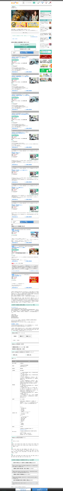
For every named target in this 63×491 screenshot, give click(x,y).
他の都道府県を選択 (34, 36)
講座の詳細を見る (15, 71)
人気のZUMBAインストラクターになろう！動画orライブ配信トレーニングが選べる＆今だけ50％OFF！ (45, 29)
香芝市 (16, 38)
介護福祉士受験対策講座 (15, 230)
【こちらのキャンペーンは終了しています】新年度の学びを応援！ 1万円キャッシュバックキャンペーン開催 (45, 46)
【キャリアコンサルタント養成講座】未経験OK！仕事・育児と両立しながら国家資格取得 (45, 39)
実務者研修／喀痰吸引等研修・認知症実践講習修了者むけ (20, 114)
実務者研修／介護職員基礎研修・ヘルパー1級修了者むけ (20, 76)
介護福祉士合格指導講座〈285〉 (17, 275)
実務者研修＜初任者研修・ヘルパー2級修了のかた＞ (20, 170)
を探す (42, 3)
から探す (38, 3)
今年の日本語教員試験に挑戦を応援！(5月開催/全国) (45, 34)
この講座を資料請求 (28, 71)
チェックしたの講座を (39, 489)
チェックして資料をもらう (16, 228)
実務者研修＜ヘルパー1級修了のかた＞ (18, 187)
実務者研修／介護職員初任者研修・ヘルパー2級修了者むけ (21, 95)
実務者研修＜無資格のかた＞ (16, 152)
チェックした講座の (26, 52)
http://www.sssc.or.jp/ (23, 429)
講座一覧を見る (25, 32)
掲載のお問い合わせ (49, 0)
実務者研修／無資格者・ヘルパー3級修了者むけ (19, 57)
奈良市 (13, 38)
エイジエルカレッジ (14, 307)
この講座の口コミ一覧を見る (34, 270)
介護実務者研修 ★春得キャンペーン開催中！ (19, 247)
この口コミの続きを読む (15, 270)
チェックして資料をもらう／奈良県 (17, 55)
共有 (23, 3)
